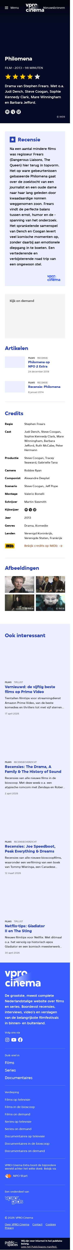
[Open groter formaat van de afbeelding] (19, 584)
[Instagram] (7, 1039)
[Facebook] (20, 1039)
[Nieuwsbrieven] (54, 7)
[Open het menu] (11, 7)
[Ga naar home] (35, 8)
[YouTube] (13, 1039)
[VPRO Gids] (14, 1200)
